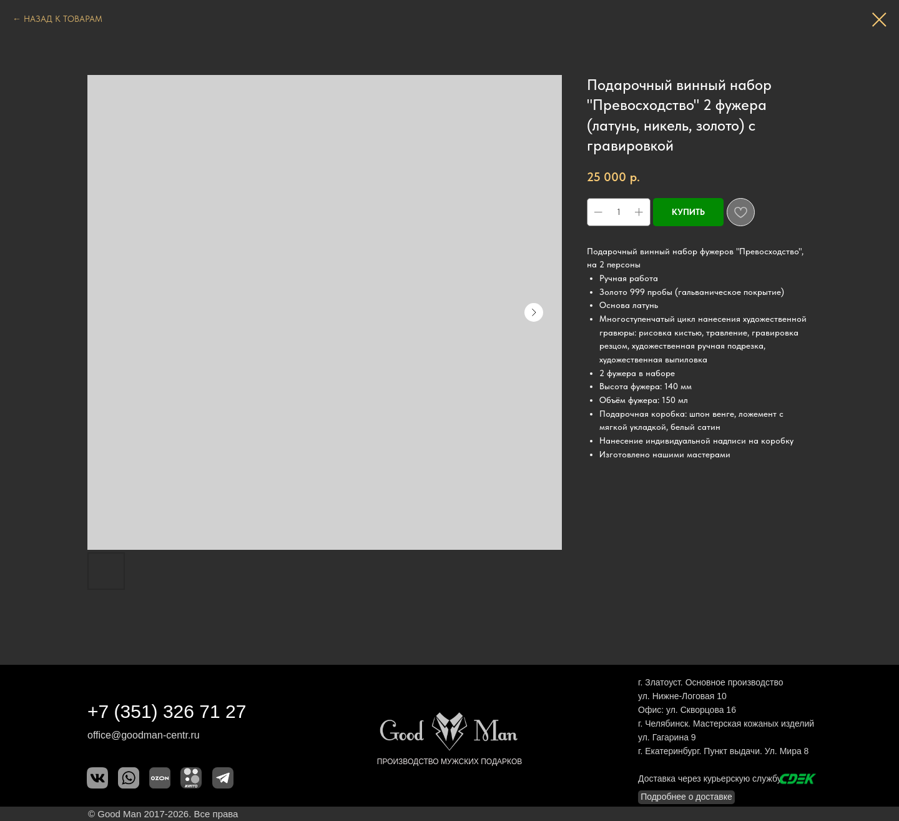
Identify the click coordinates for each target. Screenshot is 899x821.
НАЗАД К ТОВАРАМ (63, 19)
